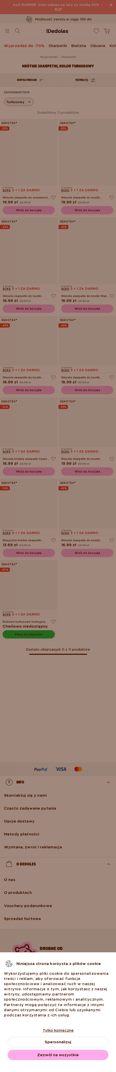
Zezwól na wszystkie (58, 1055)
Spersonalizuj (58, 1042)
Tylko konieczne (58, 1030)
